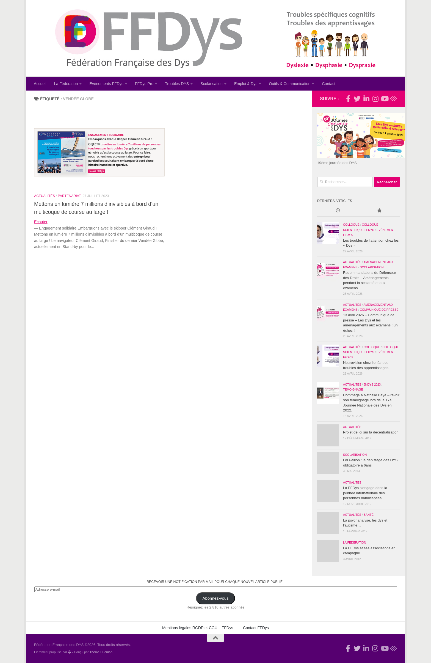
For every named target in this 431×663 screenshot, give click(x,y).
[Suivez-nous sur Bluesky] (393, 98)
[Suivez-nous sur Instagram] (375, 98)
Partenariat (69, 196)
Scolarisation (211, 83)
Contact (328, 83)
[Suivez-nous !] (357, 98)
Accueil (40, 83)
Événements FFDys (106, 83)
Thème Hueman (101, 652)
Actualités (44, 196)
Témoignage (353, 389)
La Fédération (66, 83)
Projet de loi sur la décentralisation (371, 432)
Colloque (351, 224)
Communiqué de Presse (379, 309)
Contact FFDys (256, 628)
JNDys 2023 (372, 384)
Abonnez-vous (216, 598)
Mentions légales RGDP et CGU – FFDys (197, 628)
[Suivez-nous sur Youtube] (384, 98)
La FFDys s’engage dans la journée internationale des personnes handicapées (365, 493)
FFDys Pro (144, 83)
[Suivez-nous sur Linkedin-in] (366, 98)
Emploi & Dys (246, 83)
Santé (369, 514)
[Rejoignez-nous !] (348, 98)
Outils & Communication (289, 83)
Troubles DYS (177, 83)
